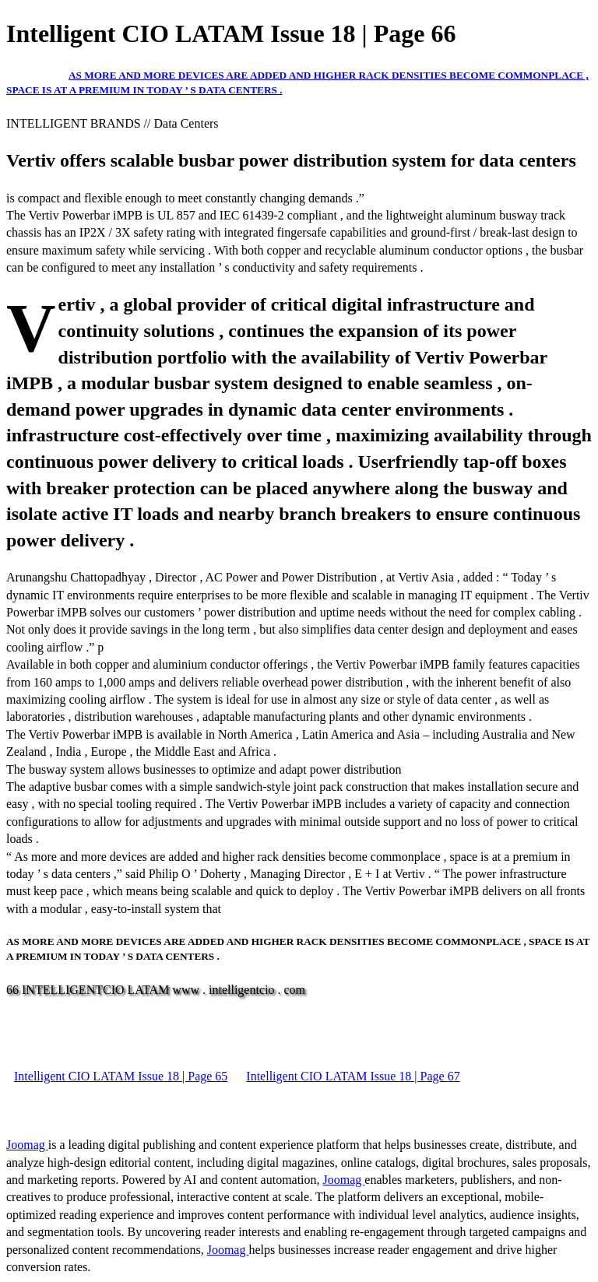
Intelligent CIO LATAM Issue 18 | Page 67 (352, 1076)
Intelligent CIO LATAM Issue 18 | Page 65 (120, 1076)
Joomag (27, 1144)
